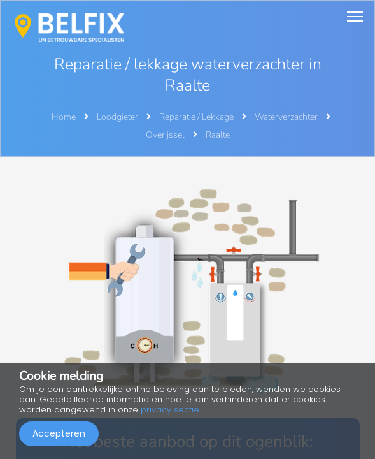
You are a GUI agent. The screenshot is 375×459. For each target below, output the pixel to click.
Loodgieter (118, 117)
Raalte (218, 135)
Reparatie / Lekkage (197, 117)
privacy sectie (170, 410)
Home (64, 117)
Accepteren (58, 433)
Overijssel (166, 135)
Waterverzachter (287, 117)
